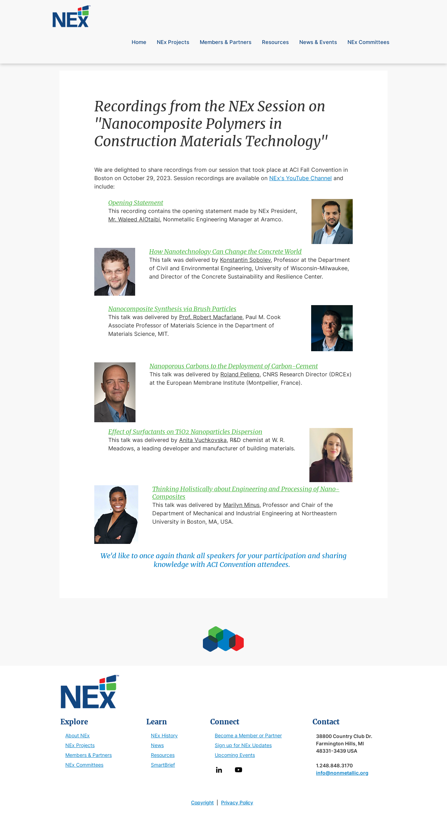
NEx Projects (80, 745)
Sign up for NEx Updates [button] (243, 745)
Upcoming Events (235, 755)
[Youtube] (238, 770)
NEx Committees (84, 765)
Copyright (202, 802)
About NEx (77, 735)
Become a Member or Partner (248, 735)
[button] (383, 6)
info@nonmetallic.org (342, 773)
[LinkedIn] (219, 770)
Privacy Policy (237, 802)
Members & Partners (88, 755)
